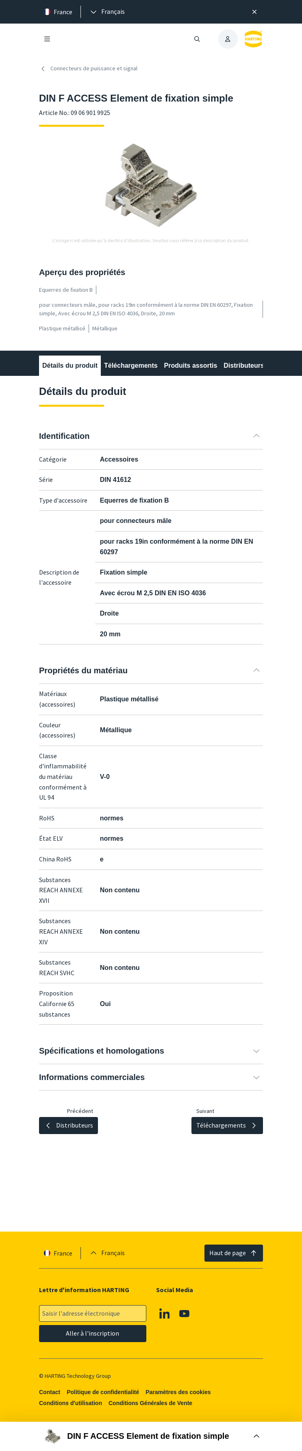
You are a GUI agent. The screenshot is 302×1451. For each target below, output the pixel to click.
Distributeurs (244, 365)
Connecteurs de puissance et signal (88, 69)
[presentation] (107, 11)
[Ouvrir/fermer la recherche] (197, 39)
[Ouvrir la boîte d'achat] (151, 1436)
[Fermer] (254, 11)
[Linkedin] (164, 1313)
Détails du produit (70, 365)
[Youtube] (184, 1313)
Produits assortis (190, 365)
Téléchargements (131, 365)
